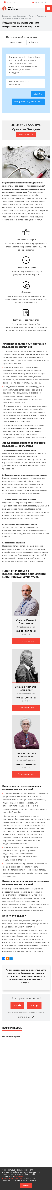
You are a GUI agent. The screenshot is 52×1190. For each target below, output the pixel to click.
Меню (48, 9)
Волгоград (11, 2)
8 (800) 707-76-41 (26, 631)
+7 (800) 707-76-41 (16, 976)
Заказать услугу (26, 134)
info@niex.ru (40, 2)
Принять (26, 1186)
